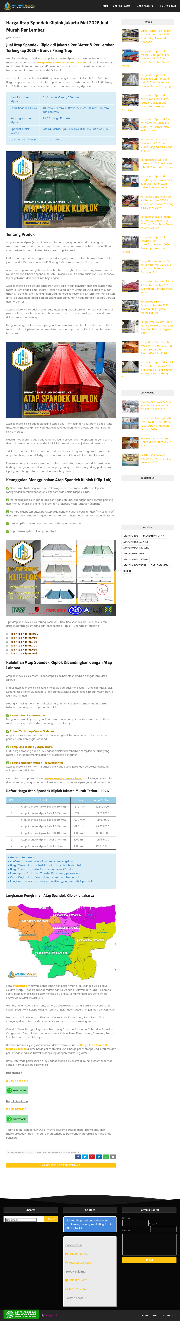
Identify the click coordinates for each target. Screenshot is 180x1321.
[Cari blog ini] (21, 1220)
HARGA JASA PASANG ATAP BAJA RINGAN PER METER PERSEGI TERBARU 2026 (156, 405)
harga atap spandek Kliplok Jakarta (61, 62)
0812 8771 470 (16, 1109)
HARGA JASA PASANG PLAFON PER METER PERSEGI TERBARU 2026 (156, 458)
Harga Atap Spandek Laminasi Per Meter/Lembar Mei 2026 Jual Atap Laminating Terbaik (145, 244)
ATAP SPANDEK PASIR (133, 553)
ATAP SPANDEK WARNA (134, 565)
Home (145, 1315)
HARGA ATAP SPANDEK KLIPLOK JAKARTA (58, 1152)
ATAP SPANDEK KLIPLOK (20, 1152)
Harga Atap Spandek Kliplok (63, 778)
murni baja (14, 37)
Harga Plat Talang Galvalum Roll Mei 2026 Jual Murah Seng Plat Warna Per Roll (154, 307)
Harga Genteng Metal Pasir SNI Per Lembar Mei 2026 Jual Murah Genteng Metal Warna (156, 287)
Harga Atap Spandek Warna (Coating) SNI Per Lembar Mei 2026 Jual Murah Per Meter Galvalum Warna (147, 58)
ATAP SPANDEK (130, 536)
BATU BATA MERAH (160, 565)
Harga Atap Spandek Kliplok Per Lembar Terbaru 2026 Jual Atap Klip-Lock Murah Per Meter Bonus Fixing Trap (147, 370)
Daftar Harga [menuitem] (121, 5)
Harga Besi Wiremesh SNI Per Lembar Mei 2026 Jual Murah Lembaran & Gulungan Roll (156, 266)
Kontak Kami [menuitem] (168, 5)
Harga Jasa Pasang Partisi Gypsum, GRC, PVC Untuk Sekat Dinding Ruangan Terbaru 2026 (156, 424)
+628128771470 (77, 1289)
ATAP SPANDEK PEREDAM (135, 559)
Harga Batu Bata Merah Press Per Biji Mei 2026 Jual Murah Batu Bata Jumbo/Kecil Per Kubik (156, 347)
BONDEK (127, 570)
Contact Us (169, 1315)
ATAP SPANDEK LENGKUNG (136, 547)
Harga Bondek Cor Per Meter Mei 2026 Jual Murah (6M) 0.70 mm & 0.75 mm (156, 163)
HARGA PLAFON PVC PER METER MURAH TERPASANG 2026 (155, 442)
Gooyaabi (51, 1315)
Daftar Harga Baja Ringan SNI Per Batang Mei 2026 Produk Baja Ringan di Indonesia (155, 36)
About (156, 1315)
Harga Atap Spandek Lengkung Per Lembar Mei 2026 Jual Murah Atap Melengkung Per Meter (156, 182)
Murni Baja (20, 986)
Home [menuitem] (105, 5)
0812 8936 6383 (17, 1080)
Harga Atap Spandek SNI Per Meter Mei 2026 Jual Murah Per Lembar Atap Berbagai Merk (155, 125)
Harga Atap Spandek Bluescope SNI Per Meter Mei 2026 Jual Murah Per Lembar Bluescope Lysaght (156, 80)
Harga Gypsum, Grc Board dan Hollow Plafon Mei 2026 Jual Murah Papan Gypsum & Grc (157, 327)
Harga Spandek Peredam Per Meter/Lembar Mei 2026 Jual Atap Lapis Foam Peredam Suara (156, 222)
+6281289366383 (78, 1263)
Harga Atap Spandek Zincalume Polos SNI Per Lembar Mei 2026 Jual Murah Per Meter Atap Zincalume (145, 103)
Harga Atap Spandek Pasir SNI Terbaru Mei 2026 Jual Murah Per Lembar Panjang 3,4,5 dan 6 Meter (156, 202)
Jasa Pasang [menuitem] (145, 5)
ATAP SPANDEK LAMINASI (135, 541)
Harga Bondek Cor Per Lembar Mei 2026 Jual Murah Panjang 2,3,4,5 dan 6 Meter (156, 145)
